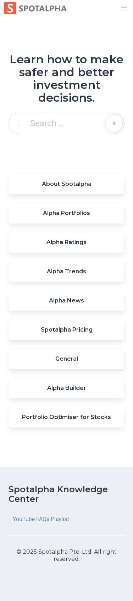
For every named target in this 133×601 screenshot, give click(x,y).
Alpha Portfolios (66, 213)
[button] (124, 9)
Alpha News (66, 300)
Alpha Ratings (66, 242)
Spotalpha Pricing (67, 329)
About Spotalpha (67, 184)
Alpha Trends (66, 271)
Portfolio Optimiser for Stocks (66, 417)
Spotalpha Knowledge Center (58, 494)
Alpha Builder (66, 388)
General (66, 358)
